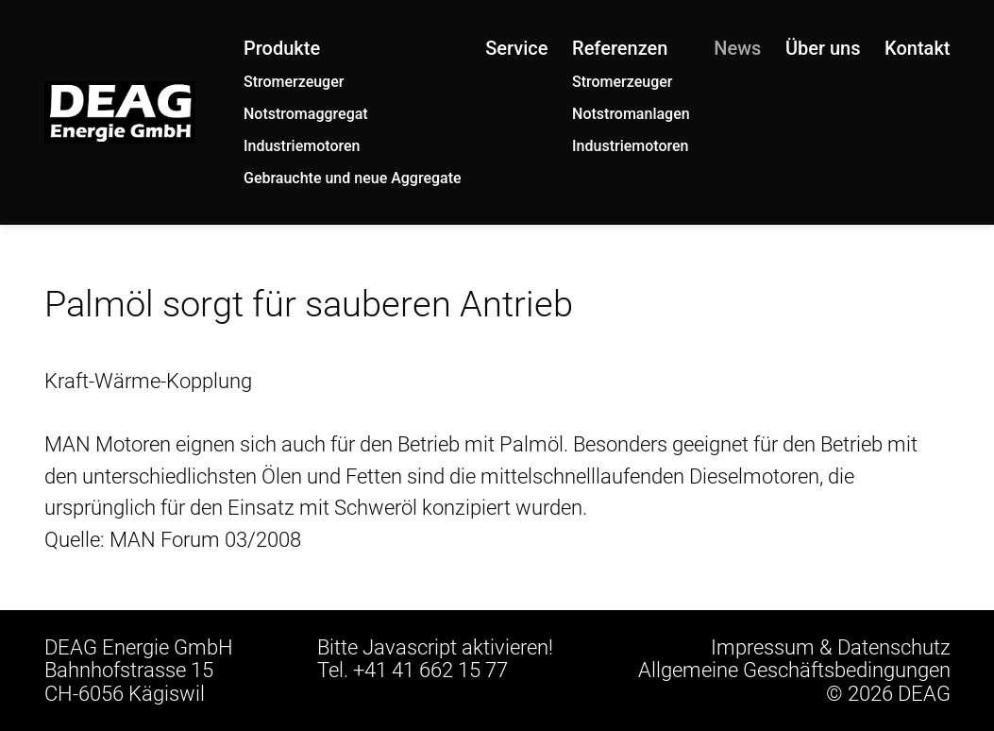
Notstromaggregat (306, 114)
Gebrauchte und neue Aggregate (353, 178)
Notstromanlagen (631, 114)
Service (516, 48)
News (737, 48)
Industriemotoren (302, 146)
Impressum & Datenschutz (831, 647)
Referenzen (619, 48)
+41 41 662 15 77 (430, 669)
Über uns (823, 48)
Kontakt (917, 48)
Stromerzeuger (294, 82)
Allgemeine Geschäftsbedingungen (794, 669)
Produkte (282, 48)
